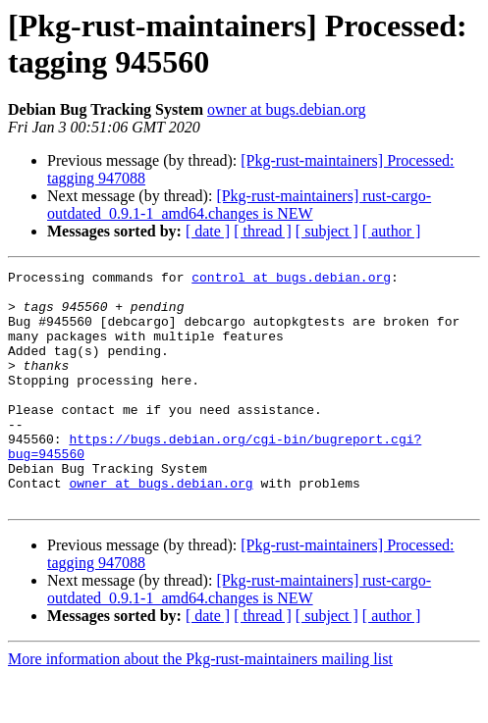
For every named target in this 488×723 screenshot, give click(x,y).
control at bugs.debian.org (291, 279)
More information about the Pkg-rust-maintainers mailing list (200, 705)
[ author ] (391, 231)
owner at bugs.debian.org (286, 109)
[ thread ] (263, 231)
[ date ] (208, 231)
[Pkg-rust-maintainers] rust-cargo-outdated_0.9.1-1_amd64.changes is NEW (239, 204)
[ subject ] (327, 231)
